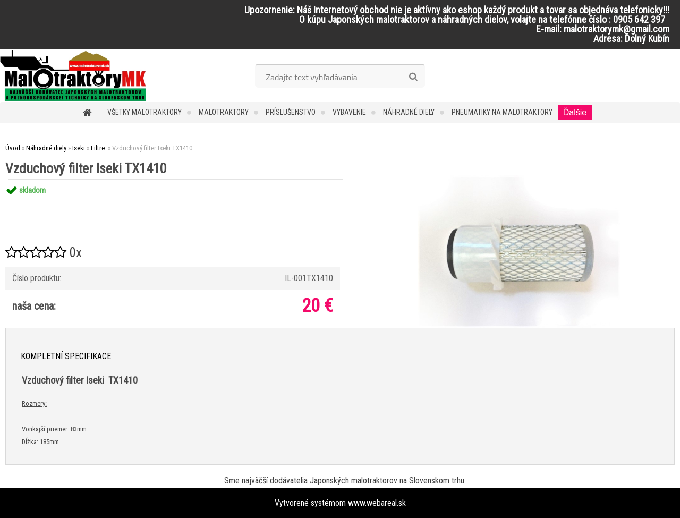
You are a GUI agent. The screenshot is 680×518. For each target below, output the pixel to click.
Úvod (12, 148)
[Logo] (73, 75)
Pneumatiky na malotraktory (502, 112)
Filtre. (99, 148)
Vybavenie (349, 112)
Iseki (78, 148)
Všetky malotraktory (144, 112)
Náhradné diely (409, 112)
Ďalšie (574, 112)
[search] (413, 77)
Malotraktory (224, 112)
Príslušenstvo (291, 112)
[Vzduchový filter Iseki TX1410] (519, 179)
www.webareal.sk (377, 503)
